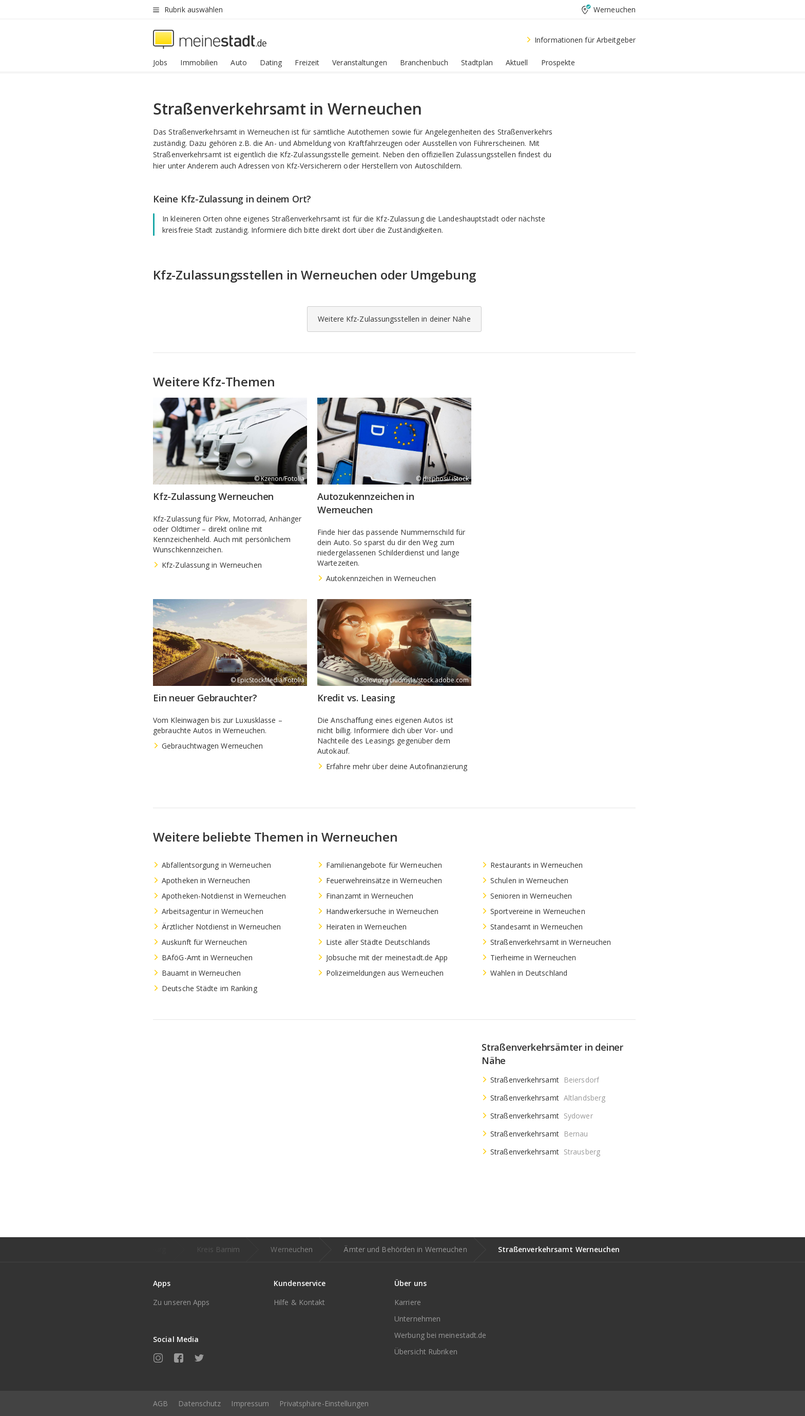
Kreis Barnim (218, 1249)
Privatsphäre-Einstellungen (324, 1403)
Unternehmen (417, 1319)
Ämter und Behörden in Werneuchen (405, 1249)
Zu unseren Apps (181, 1302)
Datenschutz (199, 1403)
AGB (160, 1403)
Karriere (407, 1302)
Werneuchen (292, 1249)
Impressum (250, 1403)
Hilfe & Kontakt (299, 1302)
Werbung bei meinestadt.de (440, 1335)
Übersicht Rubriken (425, 1351)
